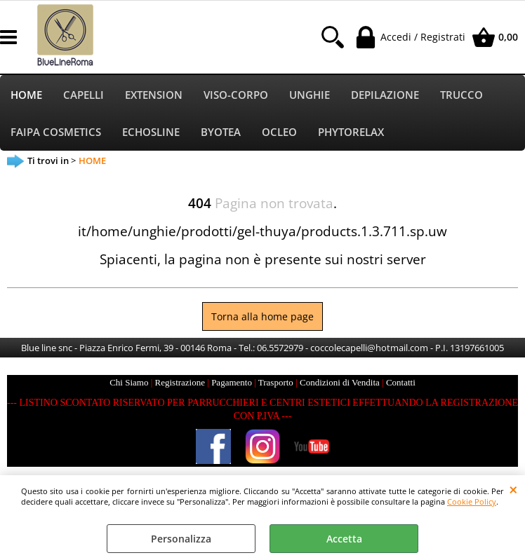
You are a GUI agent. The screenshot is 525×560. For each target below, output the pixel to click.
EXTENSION (153, 95)
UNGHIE (309, 95)
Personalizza (181, 538)
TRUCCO (461, 95)
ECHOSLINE (151, 132)
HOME (26, 95)
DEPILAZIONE (385, 95)
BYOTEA (221, 132)
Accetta (344, 538)
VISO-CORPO (236, 95)
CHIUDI (513, 489)
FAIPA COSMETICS (56, 132)
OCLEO (279, 132)
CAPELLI (83, 95)
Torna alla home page (262, 316)
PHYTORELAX (351, 132)
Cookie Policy (471, 501)
